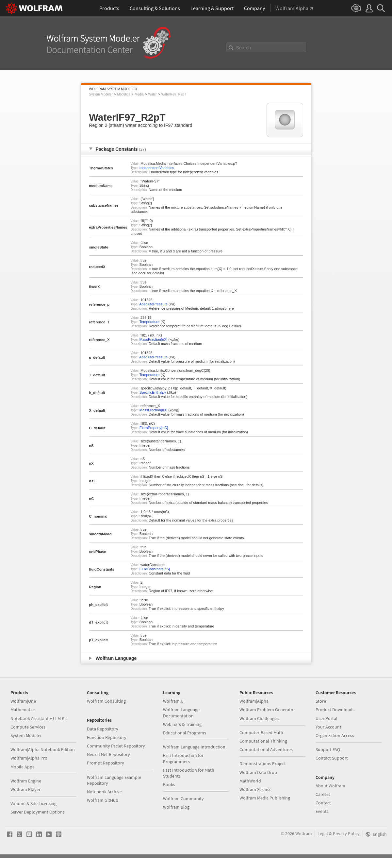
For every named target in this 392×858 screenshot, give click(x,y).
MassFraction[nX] (153, 339)
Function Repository (106, 737)
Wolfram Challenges (259, 718)
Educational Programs (184, 733)
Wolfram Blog (176, 807)
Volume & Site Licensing (33, 803)
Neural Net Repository (108, 754)
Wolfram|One (23, 701)
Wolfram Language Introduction (194, 747)
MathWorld (250, 781)
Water (152, 94)
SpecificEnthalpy (152, 392)
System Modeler (101, 94)
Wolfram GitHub (102, 800)
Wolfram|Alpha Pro (28, 758)
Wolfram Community (183, 798)
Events (322, 811)
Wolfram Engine (25, 781)
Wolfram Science (255, 789)
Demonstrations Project (262, 763)
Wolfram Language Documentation (181, 712)
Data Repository (102, 729)
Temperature (149, 322)
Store (321, 701)
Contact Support (332, 758)
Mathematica (23, 709)
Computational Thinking (263, 741)
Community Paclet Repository (116, 746)
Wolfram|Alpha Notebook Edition (42, 749)
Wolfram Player (25, 789)
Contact (323, 803)
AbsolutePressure (153, 304)
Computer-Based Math (261, 732)
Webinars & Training (182, 724)
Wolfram (303, 833)
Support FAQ (328, 749)
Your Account (328, 727)
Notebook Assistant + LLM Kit (38, 718)
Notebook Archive (104, 792)
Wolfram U (173, 701)
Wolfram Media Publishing (264, 798)
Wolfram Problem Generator (267, 709)
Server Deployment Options (37, 812)
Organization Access (335, 735)
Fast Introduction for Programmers (183, 758)
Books (169, 784)
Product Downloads (335, 709)
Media (139, 94)
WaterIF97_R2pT (173, 94)
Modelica (123, 94)
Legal (323, 833)
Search (243, 47)
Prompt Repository (105, 763)
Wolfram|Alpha (254, 701)
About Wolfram (330, 786)
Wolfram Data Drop (258, 772)
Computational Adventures (266, 749)
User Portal (326, 718)
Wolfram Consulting (106, 701)
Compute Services (27, 727)
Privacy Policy (346, 833)
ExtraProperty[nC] (153, 428)
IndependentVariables (156, 168)
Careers (323, 794)
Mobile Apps (22, 767)
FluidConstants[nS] (154, 569)
